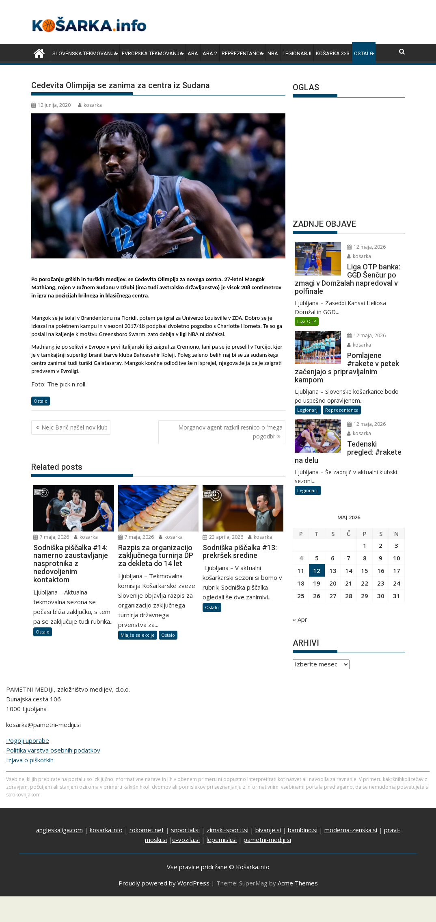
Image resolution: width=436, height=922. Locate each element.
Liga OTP (306, 321)
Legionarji (297, 53)
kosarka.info (106, 830)
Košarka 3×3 (333, 53)
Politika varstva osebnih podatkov (53, 750)
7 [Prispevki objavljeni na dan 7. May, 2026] (348, 558)
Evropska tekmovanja (152, 53)
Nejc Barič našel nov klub (74, 427)
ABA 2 (210, 53)
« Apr (300, 619)
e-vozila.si (186, 839)
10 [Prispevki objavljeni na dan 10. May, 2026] (396, 558)
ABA (193, 53)
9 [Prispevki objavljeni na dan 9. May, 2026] (380, 558)
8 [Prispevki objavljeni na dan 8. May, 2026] (365, 558)
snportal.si (185, 830)
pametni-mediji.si (267, 839)
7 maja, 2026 (51, 537)
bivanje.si (268, 830)
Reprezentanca (242, 53)
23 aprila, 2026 (223, 537)
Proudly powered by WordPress (164, 883)
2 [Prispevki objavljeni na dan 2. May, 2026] (380, 545)
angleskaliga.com (59, 830)
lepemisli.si (222, 839)
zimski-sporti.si (227, 830)
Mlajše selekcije (138, 635)
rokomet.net (147, 830)
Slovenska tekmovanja (84, 53)
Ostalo (363, 53)
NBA (273, 53)
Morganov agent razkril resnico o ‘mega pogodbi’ (230, 431)
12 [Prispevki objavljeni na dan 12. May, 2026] (316, 570)
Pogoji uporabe (27, 740)
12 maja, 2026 (366, 246)
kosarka (90, 105)
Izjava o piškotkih (30, 760)
